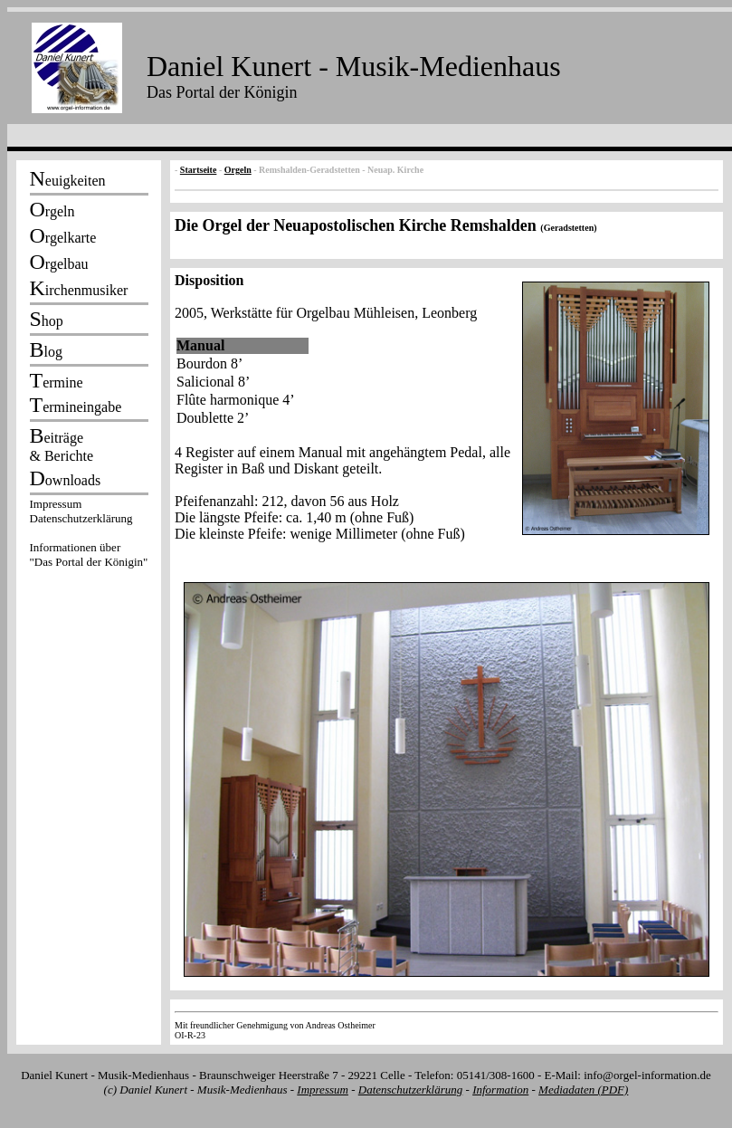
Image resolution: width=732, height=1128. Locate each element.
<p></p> (89, 536)
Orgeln (238, 170)
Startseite (198, 170)
